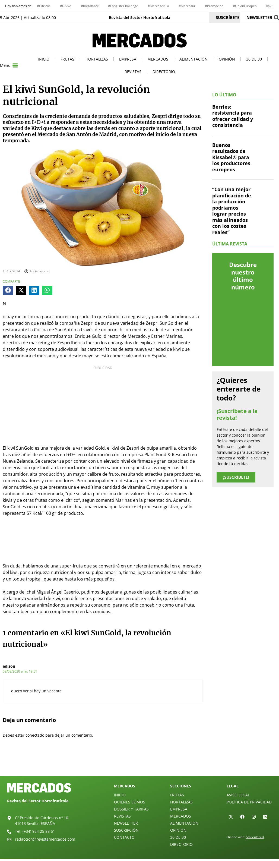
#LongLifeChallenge (123, 6)
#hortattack (90, 6)
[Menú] (15, 65)
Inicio (43, 59)
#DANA (65, 6)
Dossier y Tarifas (131, 809)
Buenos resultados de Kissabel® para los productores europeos (231, 157)
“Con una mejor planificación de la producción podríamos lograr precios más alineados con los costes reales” (231, 210)
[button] (8, 290)
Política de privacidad (249, 802)
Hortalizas (96, 59)
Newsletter (126, 823)
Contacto (124, 837)
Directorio (164, 71)
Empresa (127, 59)
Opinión (227, 59)
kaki (269, 6)
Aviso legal (238, 794)
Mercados (157, 59)
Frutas (67, 59)
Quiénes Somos (129, 802)
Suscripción (126, 830)
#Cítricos (43, 6)
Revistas (133, 71)
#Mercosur (187, 6)
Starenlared (255, 837)
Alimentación (193, 59)
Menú (5, 65)
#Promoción (214, 6)
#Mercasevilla (158, 6)
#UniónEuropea (245, 6)
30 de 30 (254, 59)
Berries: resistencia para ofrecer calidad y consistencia (232, 115)
